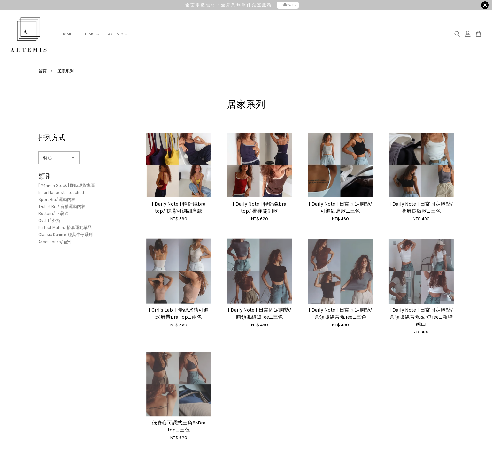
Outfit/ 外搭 (49, 220)
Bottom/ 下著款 (53, 213)
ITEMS (91, 34)
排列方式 (51, 137)
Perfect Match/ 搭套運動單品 (65, 227)
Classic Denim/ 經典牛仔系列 (65, 234)
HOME (66, 34)
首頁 (42, 71)
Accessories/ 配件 (55, 242)
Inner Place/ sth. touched (61, 192)
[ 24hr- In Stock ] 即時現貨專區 (66, 185)
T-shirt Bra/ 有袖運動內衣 (61, 206)
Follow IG (288, 5)
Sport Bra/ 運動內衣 (56, 199)
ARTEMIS (118, 34)
